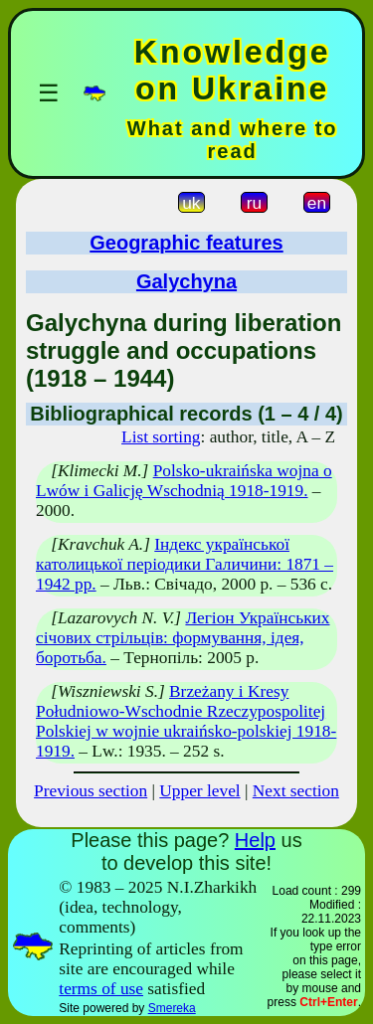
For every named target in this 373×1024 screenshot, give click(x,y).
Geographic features (186, 243)
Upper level (199, 790)
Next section (296, 790)
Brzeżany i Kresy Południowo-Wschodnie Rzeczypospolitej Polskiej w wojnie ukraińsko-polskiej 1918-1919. (186, 721)
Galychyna (186, 281)
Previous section (90, 790)
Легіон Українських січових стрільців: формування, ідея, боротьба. (183, 637)
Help (255, 840)
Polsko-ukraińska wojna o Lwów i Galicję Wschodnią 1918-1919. (184, 480)
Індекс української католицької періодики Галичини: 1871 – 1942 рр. (184, 564)
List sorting (160, 436)
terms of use (101, 988)
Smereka (172, 1008)
